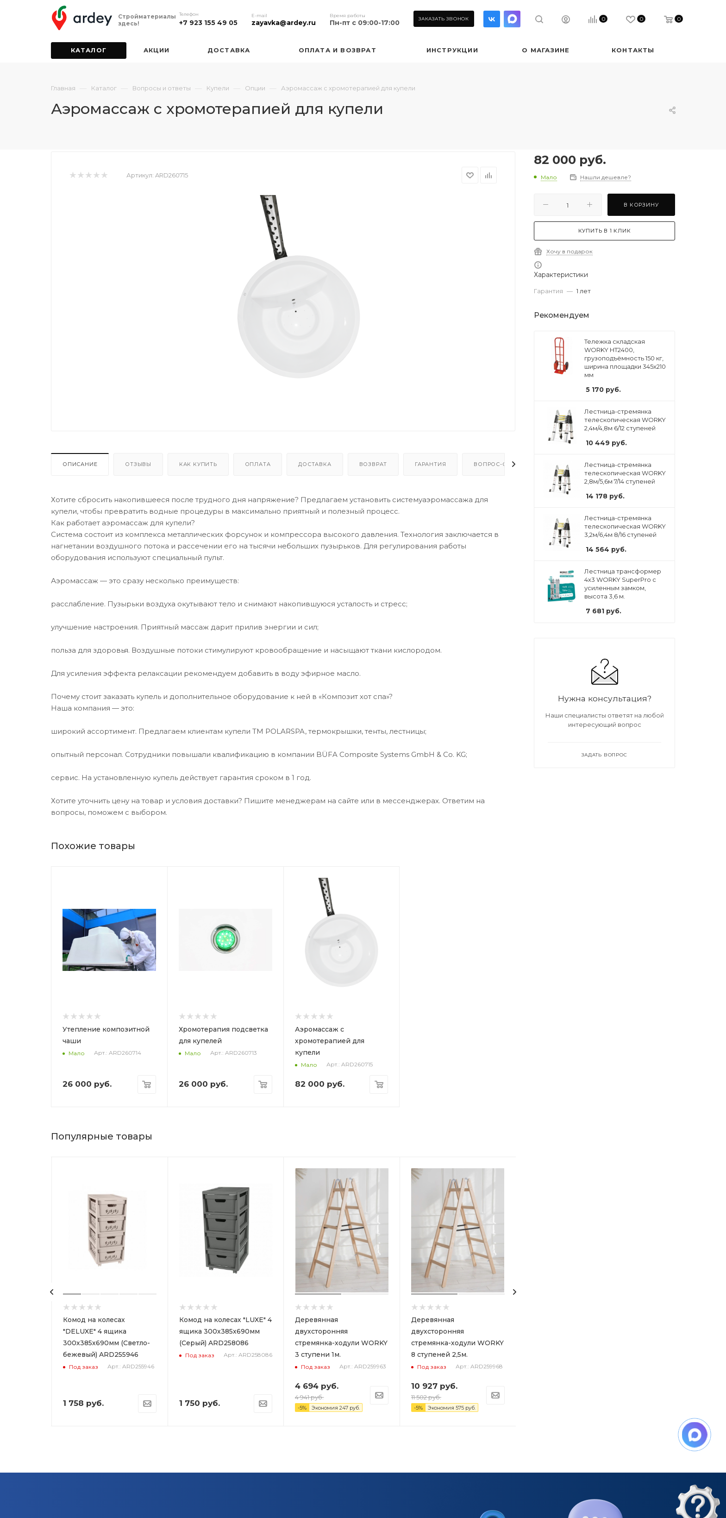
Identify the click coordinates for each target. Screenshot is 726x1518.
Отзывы (138, 464)
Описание (80, 464)
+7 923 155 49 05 (208, 23)
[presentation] (52, 1292)
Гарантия (430, 464)
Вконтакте (491, 19)
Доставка (314, 464)
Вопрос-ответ (498, 464)
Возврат (373, 464)
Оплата (258, 464)
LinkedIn (512, 19)
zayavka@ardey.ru (283, 23)
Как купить (198, 464)
